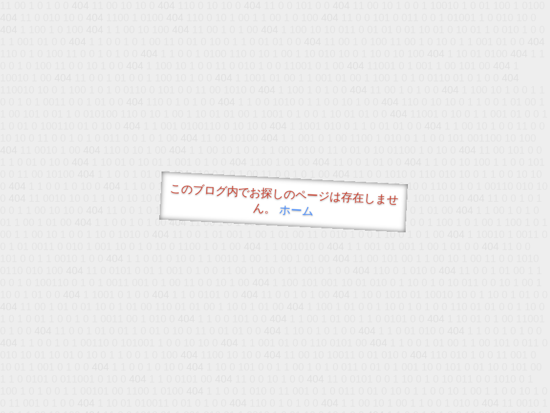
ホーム (296, 210)
